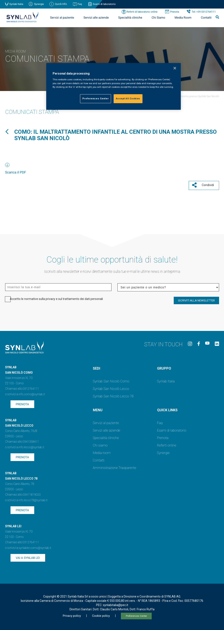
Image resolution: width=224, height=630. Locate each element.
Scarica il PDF (15, 172)
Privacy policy (72, 615)
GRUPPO (164, 368)
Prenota (174, 11)
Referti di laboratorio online (142, 11)
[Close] (174, 68)
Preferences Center (136, 615)
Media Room (183, 17)
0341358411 (31, 441)
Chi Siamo (158, 17)
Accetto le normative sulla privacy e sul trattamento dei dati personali (56, 298)
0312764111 (31, 388)
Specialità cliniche (130, 17)
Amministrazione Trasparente (114, 467)
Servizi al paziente (62, 17)
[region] (113, 86)
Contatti (206, 17)
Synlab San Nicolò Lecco (111, 388)
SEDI (96, 368)
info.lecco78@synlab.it (33, 499)
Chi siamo (100, 444)
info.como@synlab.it (32, 393)
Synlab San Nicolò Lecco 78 (113, 395)
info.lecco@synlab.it (31, 446)
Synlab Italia (16, 4)
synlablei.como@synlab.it (35, 547)
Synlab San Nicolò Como (111, 380)
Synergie (39, 4)
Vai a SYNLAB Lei (28, 557)
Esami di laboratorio (104, 4)
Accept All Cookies (128, 98)
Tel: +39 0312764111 (204, 11)
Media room (102, 452)
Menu (97, 409)
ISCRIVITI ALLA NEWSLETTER (196, 299)
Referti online (166, 444)
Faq (80, 4)
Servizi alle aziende (96, 17)
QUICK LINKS (167, 409)
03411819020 (32, 494)
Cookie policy (101, 615)
